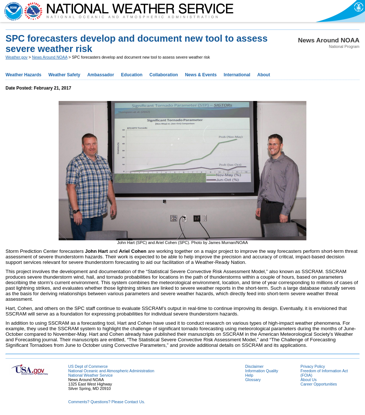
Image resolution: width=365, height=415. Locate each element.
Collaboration (163, 74)
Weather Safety (64, 74)
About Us (308, 379)
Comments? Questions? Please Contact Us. (106, 402)
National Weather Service (90, 375)
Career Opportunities (318, 384)
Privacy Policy (312, 366)
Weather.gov (17, 57)
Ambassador (100, 74)
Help (249, 375)
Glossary (253, 379)
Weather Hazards (23, 74)
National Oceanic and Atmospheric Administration (111, 371)
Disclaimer (254, 366)
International (237, 74)
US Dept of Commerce (88, 366)
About (263, 74)
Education (131, 74)
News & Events (201, 74)
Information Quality (261, 371)
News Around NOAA (49, 57)
